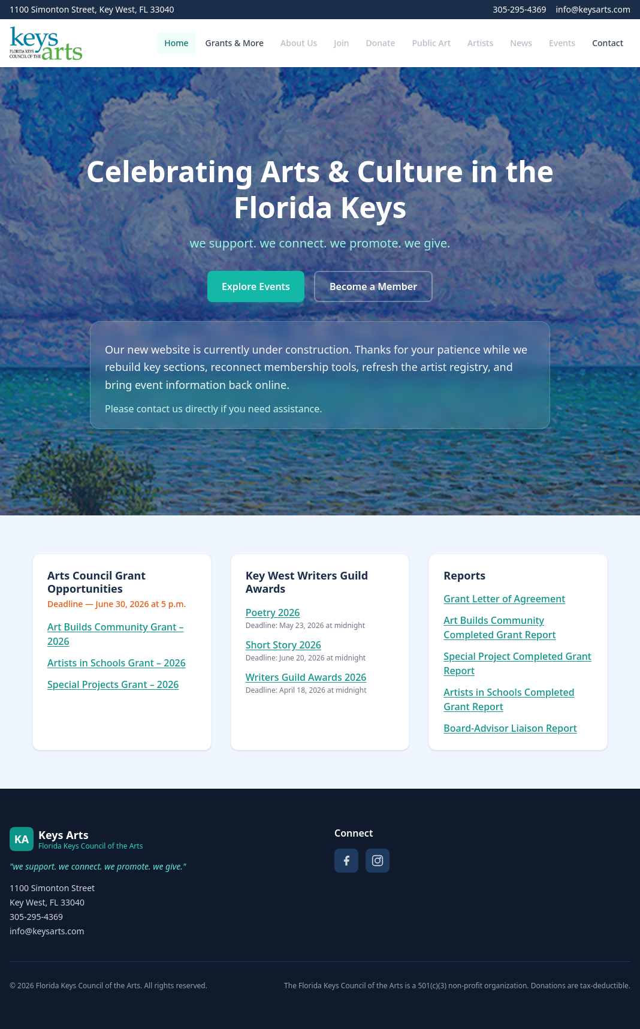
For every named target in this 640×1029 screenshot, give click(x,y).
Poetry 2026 (273, 612)
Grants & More (235, 43)
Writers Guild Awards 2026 (306, 677)
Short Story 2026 (283, 644)
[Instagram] (378, 861)
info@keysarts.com (593, 9)
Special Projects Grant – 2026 (113, 684)
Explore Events (256, 286)
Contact (607, 43)
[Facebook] (346, 861)
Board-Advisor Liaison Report (510, 728)
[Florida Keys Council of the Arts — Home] (46, 43)
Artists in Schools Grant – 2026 (116, 662)
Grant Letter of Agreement (504, 598)
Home (176, 43)
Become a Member (373, 286)
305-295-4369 (519, 9)
